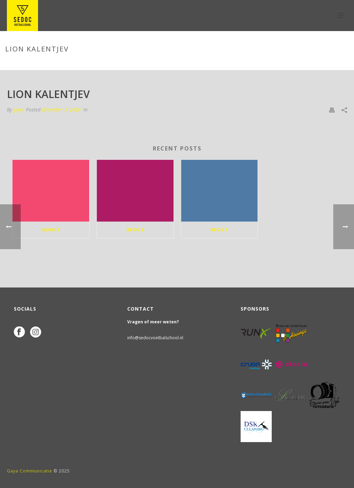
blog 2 (135, 230)
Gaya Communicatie (29, 471)
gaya (18, 109)
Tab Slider (292, 63)
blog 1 (219, 230)
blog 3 (50, 230)
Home (269, 63)
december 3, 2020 (61, 109)
